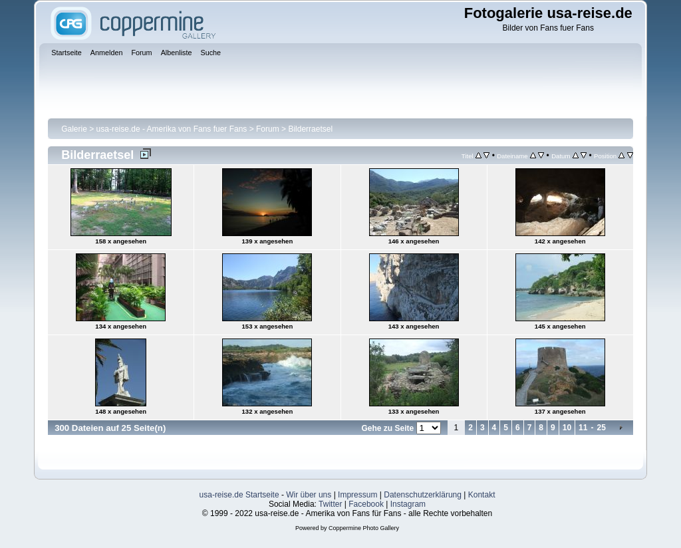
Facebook (366, 504)
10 (567, 427)
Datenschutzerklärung (423, 494)
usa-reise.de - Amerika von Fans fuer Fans (171, 129)
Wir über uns (308, 494)
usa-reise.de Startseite (239, 494)
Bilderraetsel (310, 129)
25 (601, 427)
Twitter (330, 504)
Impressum (357, 494)
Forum (267, 129)
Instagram (408, 504)
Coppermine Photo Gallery (364, 528)
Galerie (74, 129)
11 (583, 427)
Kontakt (481, 494)
